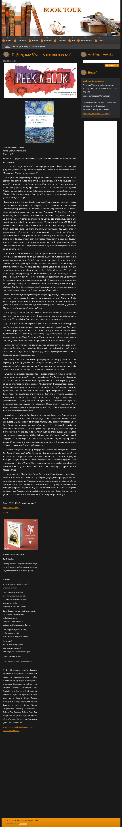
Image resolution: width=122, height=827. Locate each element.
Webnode (23, 824)
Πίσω (5, 512)
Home (7, 47)
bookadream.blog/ (11, 507)
